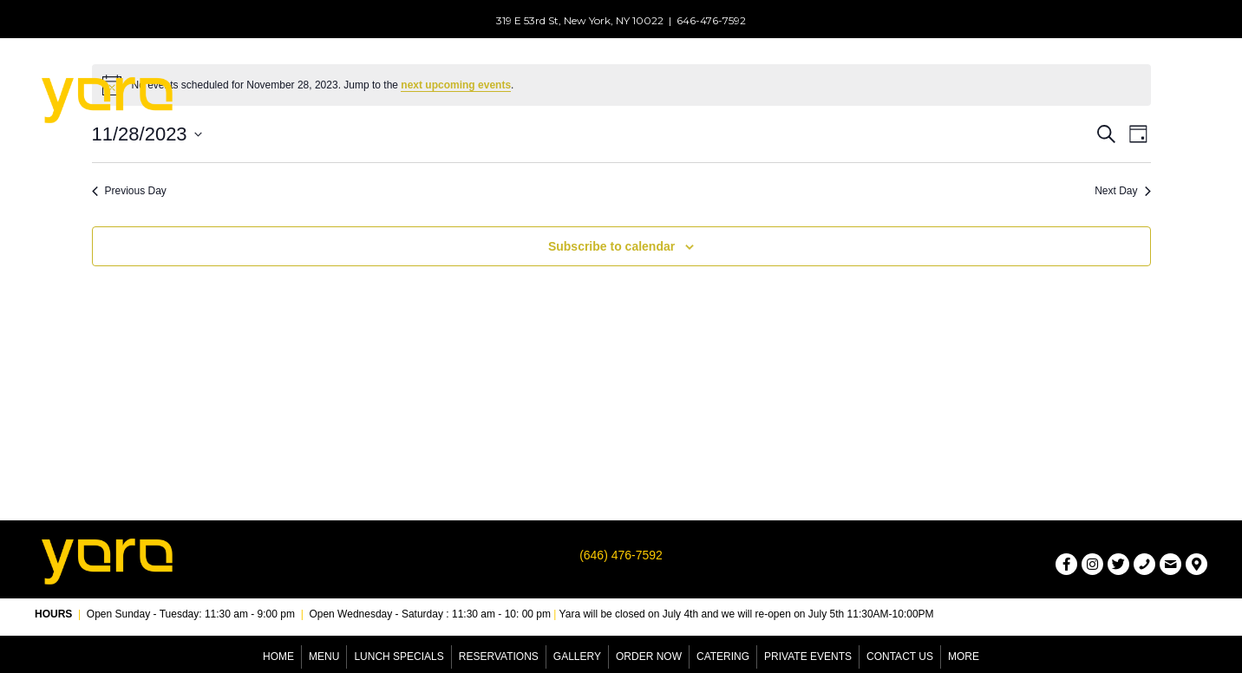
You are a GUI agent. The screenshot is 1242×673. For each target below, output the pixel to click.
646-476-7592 (711, 20)
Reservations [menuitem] (499, 656)
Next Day (1122, 191)
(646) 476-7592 (621, 555)
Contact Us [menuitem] (899, 656)
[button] (510, 116)
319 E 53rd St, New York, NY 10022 (579, 20)
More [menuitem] (963, 656)
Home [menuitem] (278, 656)
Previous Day (129, 191)
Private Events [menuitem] (808, 656)
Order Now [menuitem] (649, 656)
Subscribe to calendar (611, 246)
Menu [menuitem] (324, 656)
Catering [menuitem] (722, 656)
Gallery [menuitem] (577, 656)
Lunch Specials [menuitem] (398, 656)
